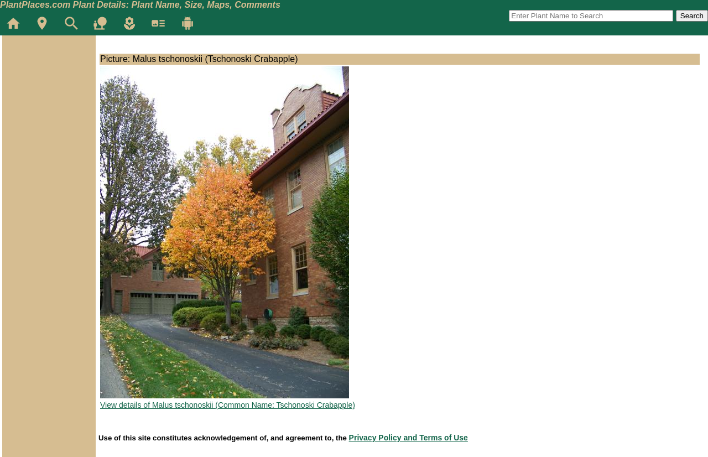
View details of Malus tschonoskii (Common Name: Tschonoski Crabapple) (227, 405)
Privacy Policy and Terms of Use (408, 437)
